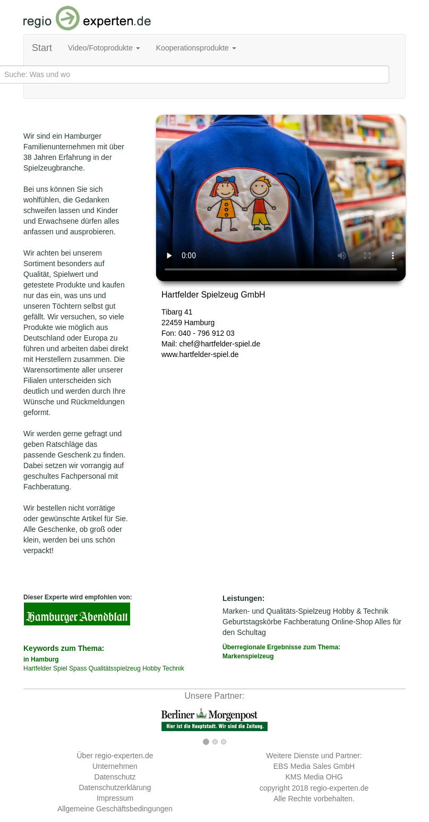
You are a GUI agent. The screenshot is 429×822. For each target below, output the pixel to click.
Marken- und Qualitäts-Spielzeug (276, 611)
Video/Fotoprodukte (104, 48)
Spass (78, 668)
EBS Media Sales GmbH (314, 766)
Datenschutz (115, 777)
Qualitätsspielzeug (115, 668)
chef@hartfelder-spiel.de (219, 344)
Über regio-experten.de (115, 755)
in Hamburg (41, 659)
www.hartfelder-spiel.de (200, 354)
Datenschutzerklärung (115, 787)
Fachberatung (306, 621)
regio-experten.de (339, 788)
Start (42, 48)
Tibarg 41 (177, 312)
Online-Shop (352, 621)
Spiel (60, 668)
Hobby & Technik (361, 611)
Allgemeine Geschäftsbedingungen (115, 808)
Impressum (115, 798)
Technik (173, 668)
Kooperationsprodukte (196, 48)
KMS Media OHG (313, 777)
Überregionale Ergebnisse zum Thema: (314, 652)
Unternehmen (115, 766)
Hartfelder (37, 668)
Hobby (151, 668)
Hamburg (199, 322)
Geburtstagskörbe (251, 621)
